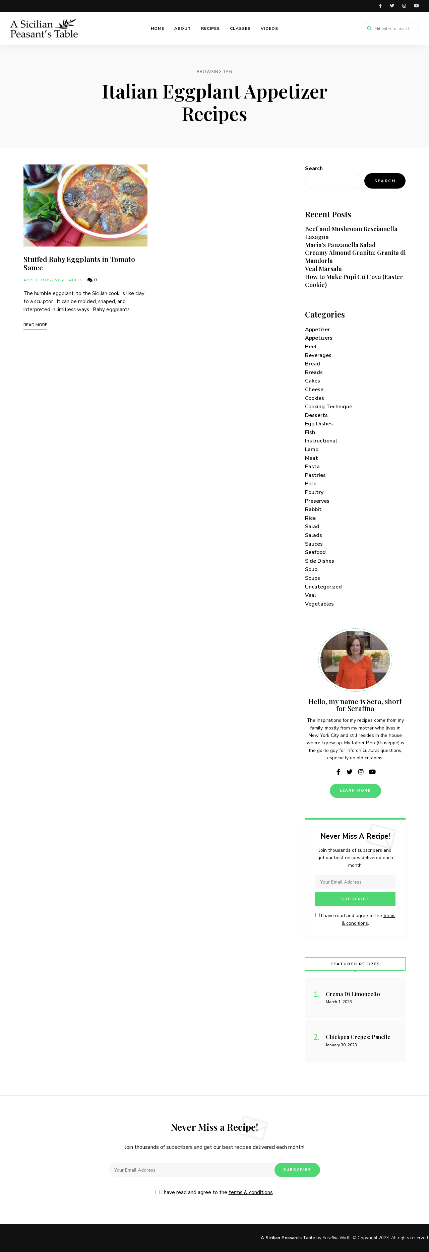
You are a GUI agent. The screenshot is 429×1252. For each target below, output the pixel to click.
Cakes (312, 381)
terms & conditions (251, 1192)
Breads (314, 372)
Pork (310, 483)
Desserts (316, 415)
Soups (312, 578)
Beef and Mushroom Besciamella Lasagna (351, 233)
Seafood (315, 552)
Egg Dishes (319, 423)
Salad (312, 526)
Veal (310, 595)
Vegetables (69, 280)
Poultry (314, 492)
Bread (312, 363)
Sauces (314, 544)
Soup (311, 569)
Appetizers (37, 280)
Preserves (317, 501)
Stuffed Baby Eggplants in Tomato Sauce (79, 263)
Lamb (311, 449)
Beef (311, 346)
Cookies (314, 398)
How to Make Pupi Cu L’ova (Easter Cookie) (354, 281)
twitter (392, 5)
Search (314, 168)
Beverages (318, 355)
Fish (310, 432)
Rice (310, 518)
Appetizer (317, 329)
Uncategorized (323, 586)
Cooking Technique (328, 406)
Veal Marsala (323, 269)
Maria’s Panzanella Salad (340, 245)
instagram (404, 5)
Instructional (321, 440)
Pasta (312, 466)
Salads (313, 535)
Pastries (315, 475)
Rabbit (313, 509)
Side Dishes (319, 561)
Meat (311, 458)
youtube (416, 5)
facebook (380, 5)
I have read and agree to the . (215, 1192)
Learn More (355, 790)
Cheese (314, 389)
